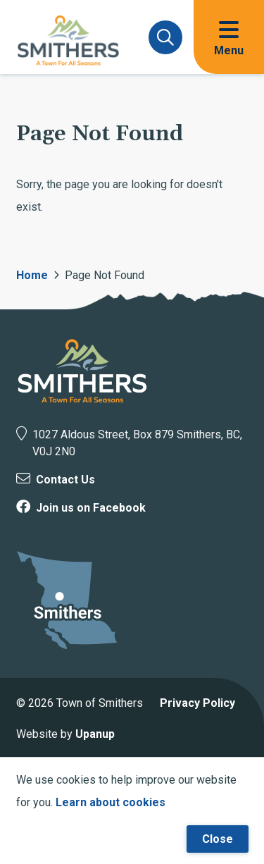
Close (217, 839)
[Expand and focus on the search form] (165, 37)
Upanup (95, 734)
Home (32, 275)
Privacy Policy (197, 703)
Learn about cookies (110, 802)
